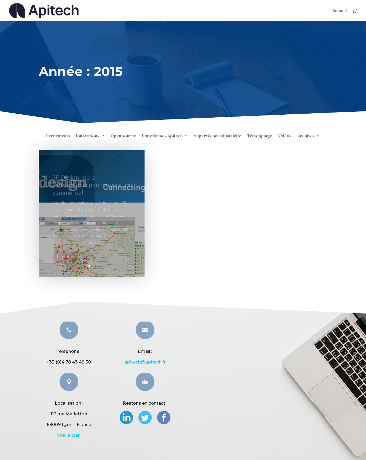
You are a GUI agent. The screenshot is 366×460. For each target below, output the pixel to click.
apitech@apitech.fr (145, 362)
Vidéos (284, 136)
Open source (123, 136)
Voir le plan (69, 435)
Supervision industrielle (217, 136)
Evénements (58, 136)
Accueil (340, 10)
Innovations (87, 136)
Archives (306, 136)
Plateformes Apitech (162, 136)
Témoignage (259, 136)
